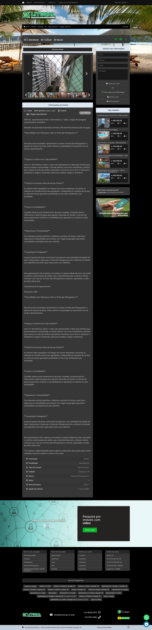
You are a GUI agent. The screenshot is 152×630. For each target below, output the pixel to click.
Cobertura (54, 559)
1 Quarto (82, 555)
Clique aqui (102, 192)
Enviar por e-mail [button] (113, 83)
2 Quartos (82, 559)
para (30, 586)
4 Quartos (82, 565)
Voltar (125, 27)
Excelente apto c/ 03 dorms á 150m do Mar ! (113, 116)
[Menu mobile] (23, 2)
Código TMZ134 (65, 27)
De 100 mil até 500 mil (114, 562)
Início (26, 27)
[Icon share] (69, 18)
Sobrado (54, 569)
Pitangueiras (28, 562)
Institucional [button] (39, 2)
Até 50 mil (110, 555)
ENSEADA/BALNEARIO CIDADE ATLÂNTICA (34, 570)
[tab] (30, 49)
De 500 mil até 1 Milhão (115, 565)
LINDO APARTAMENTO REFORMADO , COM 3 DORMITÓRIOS (113, 156)
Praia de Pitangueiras (31, 565)
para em (64, 586)
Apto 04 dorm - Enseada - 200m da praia (112, 143)
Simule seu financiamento (68, 2)
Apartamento (53, 27)
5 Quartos (82, 569)
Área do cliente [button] (120, 2)
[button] (96, 15)
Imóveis (29, 2)
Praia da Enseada (30, 555)
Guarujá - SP (42, 27)
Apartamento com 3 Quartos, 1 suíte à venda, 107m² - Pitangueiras (111, 171)
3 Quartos (82, 562)
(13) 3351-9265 (78, 15)
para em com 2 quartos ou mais (57, 596)
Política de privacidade (104, 627)
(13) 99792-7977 (77, 11)
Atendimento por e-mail (62, 615)
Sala (52, 565)
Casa (53, 562)
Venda (34, 27)
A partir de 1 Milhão (113, 569)
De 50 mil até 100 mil (114, 559)
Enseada (27, 559)
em (78, 589)
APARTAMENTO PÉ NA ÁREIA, (108, 130)
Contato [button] (51, 2)
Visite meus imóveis (118, 19)
